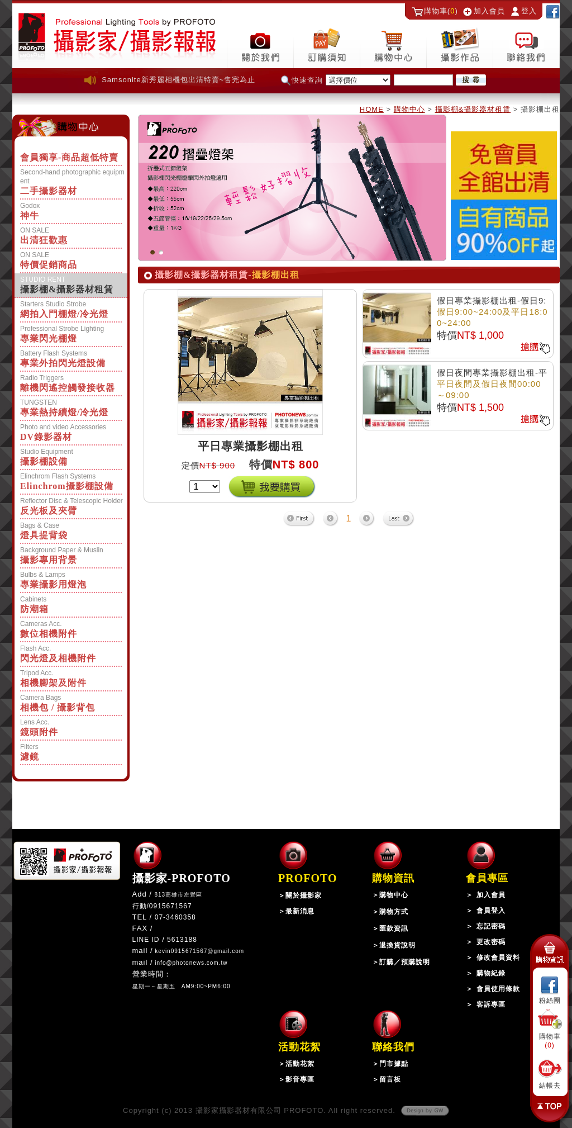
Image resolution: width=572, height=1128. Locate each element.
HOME (372, 109)
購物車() (441, 11)
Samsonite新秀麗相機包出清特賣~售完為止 (178, 79)
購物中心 (409, 109)
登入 (529, 11)
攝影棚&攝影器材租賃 (473, 109)
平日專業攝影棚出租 (250, 446)
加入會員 (489, 11)
